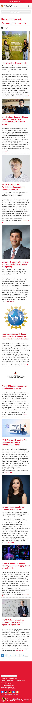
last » (8, 658)
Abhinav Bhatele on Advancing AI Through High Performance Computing (15, 264)
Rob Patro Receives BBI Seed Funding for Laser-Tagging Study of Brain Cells (16, 565)
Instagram (10, 692)
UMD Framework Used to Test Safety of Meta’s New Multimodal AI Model (14, 442)
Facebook (2, 692)
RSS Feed (17, 692)
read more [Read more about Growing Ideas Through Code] (25, 96)
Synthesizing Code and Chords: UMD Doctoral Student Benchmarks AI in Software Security (15, 120)
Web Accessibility (5, 694)
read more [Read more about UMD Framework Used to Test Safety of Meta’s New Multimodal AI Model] (9, 472)
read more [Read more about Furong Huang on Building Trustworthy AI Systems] (10, 542)
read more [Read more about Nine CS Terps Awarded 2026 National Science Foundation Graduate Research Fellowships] (24, 365)
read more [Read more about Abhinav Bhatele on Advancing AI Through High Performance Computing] (10, 301)
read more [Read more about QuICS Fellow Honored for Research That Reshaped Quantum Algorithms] (19, 650)
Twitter (6, 692)
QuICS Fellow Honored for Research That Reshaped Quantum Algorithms (13, 622)
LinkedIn (13, 692)
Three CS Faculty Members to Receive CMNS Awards (14, 387)
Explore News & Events (16, 12)
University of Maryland (16, 1)
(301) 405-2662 (12, 689)
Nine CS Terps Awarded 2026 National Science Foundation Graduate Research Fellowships (15, 336)
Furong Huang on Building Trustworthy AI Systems (13, 508)
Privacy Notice (14, 694)
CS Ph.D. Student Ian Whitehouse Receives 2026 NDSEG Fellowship (13, 187)
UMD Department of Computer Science (13, 6)
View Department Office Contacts (9, 676)
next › (3, 658)
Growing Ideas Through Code (14, 63)
